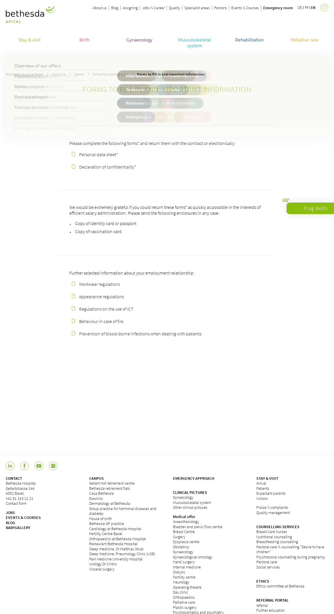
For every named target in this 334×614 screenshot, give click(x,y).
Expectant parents (271, 493)
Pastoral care (266, 561)
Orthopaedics (184, 597)
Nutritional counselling (274, 536)
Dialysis (179, 572)
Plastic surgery (184, 607)
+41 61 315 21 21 (19, 498)
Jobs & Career (153, 7)
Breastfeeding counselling (277, 541)
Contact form (16, 503)
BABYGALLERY (18, 527)
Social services (268, 567)
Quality (174, 7)
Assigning (130, 7)
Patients (262, 488)
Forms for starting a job (111, 74)
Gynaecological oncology (192, 557)
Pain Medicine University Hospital (116, 559)
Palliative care (184, 602)
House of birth (100, 518)
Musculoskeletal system (192, 502)
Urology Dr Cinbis (103, 563)
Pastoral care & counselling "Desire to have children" (290, 549)
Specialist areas (197, 7)
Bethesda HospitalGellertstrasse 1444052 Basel (21, 488)
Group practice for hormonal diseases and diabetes (122, 511)
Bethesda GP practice (106, 523)
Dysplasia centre (186, 541)
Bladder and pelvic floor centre (197, 526)
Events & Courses (245, 7)
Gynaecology (183, 497)
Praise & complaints (272, 507)
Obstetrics (181, 546)
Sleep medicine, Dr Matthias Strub (116, 548)
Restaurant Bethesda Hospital (113, 543)
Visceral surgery (101, 569)
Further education (270, 610)
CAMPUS (96, 478)
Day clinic (180, 592)
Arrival (261, 483)
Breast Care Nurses (271, 531)
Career (79, 74)
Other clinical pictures (190, 507)
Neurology (181, 582)
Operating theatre (187, 587)
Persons (220, 7)
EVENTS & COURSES (23, 517)
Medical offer (184, 516)
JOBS (10, 512)
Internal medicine (187, 567)
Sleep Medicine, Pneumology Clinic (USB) (122, 553)
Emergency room (278, 7)
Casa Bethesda (101, 493)
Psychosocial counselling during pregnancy (290, 557)
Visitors (262, 498)
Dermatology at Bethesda (109, 503)
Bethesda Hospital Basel (24, 74)
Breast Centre (184, 531)
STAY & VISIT (267, 478)
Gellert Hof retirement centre (112, 483)
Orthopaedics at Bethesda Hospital (117, 538)
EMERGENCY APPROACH (193, 478)
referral (262, 605)
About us (100, 7)
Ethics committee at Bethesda (280, 586)
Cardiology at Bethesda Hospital (115, 528)
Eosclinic (96, 498)
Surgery (179, 536)
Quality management (273, 512)
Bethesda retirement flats (109, 488)
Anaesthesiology (186, 521)
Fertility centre (184, 577)
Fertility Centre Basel (105, 533)
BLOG (10, 522)
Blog (114, 7)
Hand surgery (184, 561)
